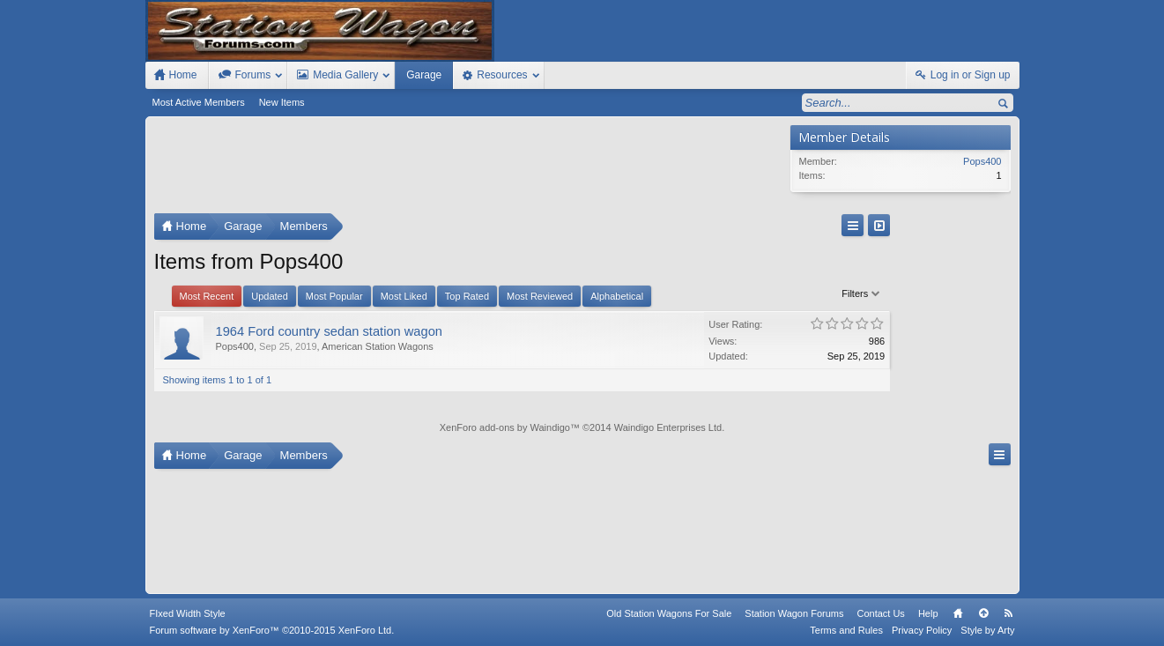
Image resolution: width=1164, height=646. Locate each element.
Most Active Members (198, 102)
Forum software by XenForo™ (272, 630)
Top (983, 613)
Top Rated (467, 296)
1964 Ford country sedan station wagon (329, 331)
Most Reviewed (540, 296)
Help (928, 613)
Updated (269, 296)
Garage (423, 75)
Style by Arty (987, 630)
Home (958, 613)
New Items (282, 102)
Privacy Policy (922, 630)
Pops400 (235, 346)
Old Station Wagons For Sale (668, 613)
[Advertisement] (468, 169)
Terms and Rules (846, 630)
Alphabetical (616, 296)
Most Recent (207, 296)
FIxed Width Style (188, 613)
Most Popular (334, 296)
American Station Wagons (378, 346)
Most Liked (404, 296)
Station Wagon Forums (794, 613)
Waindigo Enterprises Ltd (668, 427)
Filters (753, 293)
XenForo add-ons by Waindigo (505, 427)
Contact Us (880, 613)
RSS (1009, 613)
